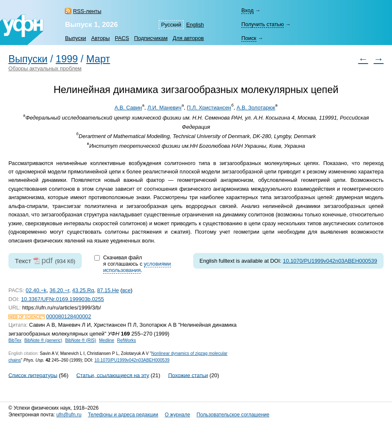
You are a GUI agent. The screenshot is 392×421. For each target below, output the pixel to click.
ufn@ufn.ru (69, 415)
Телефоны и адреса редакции (123, 415)
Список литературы (32, 375)
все (126, 290)
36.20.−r (59, 290)
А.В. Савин (128, 107)
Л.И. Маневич (164, 107)
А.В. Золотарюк (256, 107)
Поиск (248, 38)
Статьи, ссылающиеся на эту (112, 375)
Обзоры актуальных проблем (45, 68)
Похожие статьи (188, 375)
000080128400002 (68, 316)
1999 (67, 58)
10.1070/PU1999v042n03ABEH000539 (330, 261)
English (195, 24)
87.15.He (108, 290)
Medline (106, 340)
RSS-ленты (87, 11)
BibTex (14, 340)
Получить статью (262, 24)
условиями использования (137, 267)
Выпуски (75, 38)
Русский (171, 24)
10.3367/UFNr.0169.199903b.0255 (62, 299)
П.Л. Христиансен (209, 107)
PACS (122, 38)
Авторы (100, 38)
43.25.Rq (83, 290)
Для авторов (188, 38)
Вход (247, 10)
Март (98, 58)
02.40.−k (36, 290)
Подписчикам (151, 38)
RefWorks (126, 340)
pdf (47, 260)
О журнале (177, 415)
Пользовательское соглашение (233, 415)
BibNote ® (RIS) (80, 340)
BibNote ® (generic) (43, 340)
